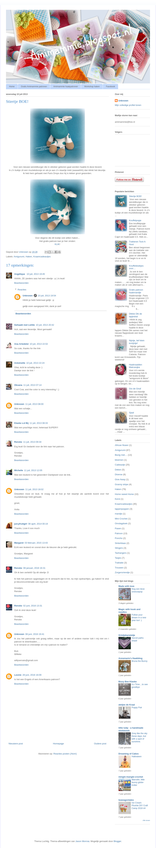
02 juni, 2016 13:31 (32, 605)
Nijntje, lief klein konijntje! (136, 342)
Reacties (22, 289)
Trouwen (119, 567)
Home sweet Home (124, 494)
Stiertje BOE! (135, 196)
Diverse (118, 474)
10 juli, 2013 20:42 (45, 325)
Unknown (28, 295)
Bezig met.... (121, 455)
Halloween (137, 756)
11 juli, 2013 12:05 (33, 470)
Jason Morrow (82, 841)
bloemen (119, 460)
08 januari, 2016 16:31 (34, 568)
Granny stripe (121, 484)
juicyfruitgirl (20, 524)
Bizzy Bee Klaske (127, 681)
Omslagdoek (121, 523)
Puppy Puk (137, 707)
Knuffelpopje (135, 220)
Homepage (58, 743)
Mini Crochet (121, 518)
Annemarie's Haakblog (130, 658)
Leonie (17, 675)
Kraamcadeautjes (42, 256)
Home (12, 86)
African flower (121, 445)
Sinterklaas (120, 543)
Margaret (19, 543)
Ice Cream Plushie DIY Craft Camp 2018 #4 (140, 805)
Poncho (118, 538)
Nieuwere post (16, 743)
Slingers (119, 548)
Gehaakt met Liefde (24, 325)
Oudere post (100, 743)
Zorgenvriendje (122, 572)
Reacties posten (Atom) (65, 753)
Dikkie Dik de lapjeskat (135, 315)
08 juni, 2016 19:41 (34, 634)
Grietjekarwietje (126, 635)
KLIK (57, 244)
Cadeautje (120, 464)
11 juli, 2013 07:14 (32, 385)
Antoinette (19, 363)
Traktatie (119, 562)
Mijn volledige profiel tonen (128, 105)
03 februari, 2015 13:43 (36, 543)
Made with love (126, 586)
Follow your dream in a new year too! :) (139, 618)
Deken (118, 469)
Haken (29, 256)
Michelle (18, 470)
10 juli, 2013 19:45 (36, 274)
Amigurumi (19, 256)
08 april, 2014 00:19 (38, 524)
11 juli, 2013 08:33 (39, 423)
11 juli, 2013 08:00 (34, 404)
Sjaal (131, 412)
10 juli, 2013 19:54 (47, 295)
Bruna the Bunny (139, 661)
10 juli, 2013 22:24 (35, 363)
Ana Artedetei (21, 344)
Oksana (18, 385)
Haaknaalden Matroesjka (135, 366)
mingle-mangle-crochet (130, 777)
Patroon (119, 533)
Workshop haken (92, 86)
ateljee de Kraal (126, 704)
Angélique (20, 274)
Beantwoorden (21, 283)
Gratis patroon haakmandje (136, 291)
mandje (118, 513)
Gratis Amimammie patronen (34, 86)
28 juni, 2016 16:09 (31, 675)
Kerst (117, 499)
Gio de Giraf (135, 388)
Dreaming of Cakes (128, 753)
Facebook (110, 86)
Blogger (117, 841)
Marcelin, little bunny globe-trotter (138, 782)
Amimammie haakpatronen (65, 86)
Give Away (120, 479)
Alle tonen (146, 820)
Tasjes (118, 558)
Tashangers (120, 553)
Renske (18, 442)
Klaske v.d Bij (21, 423)
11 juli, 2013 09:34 (32, 442)
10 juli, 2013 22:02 (39, 344)
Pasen (118, 528)
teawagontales (126, 800)
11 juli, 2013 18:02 (34, 489)
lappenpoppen (122, 509)
